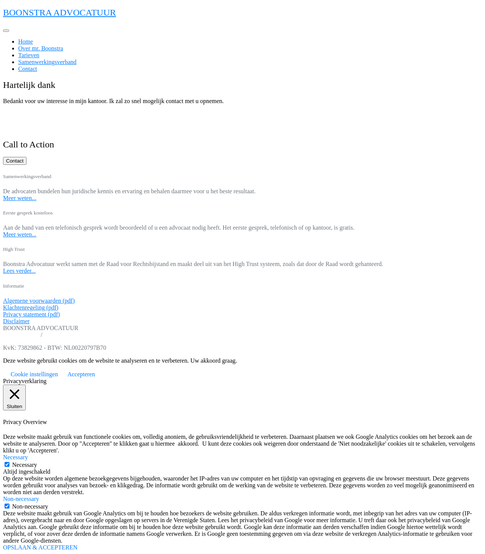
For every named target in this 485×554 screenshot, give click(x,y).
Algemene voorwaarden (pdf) (39, 300)
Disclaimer (16, 321)
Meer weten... (19, 198)
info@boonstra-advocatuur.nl (79, 335)
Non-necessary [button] (21, 499)
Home (25, 41)
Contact (27, 69)
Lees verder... (19, 271)
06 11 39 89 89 (21, 335)
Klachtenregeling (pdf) (30, 307)
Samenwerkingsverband (47, 62)
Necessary (24, 465)
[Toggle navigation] (6, 31)
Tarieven (28, 55)
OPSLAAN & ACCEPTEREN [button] (40, 547)
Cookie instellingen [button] (34, 374)
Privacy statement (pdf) (31, 314)
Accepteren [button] (81, 374)
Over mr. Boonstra (40, 48)
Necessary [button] (15, 457)
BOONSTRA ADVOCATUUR (59, 12)
